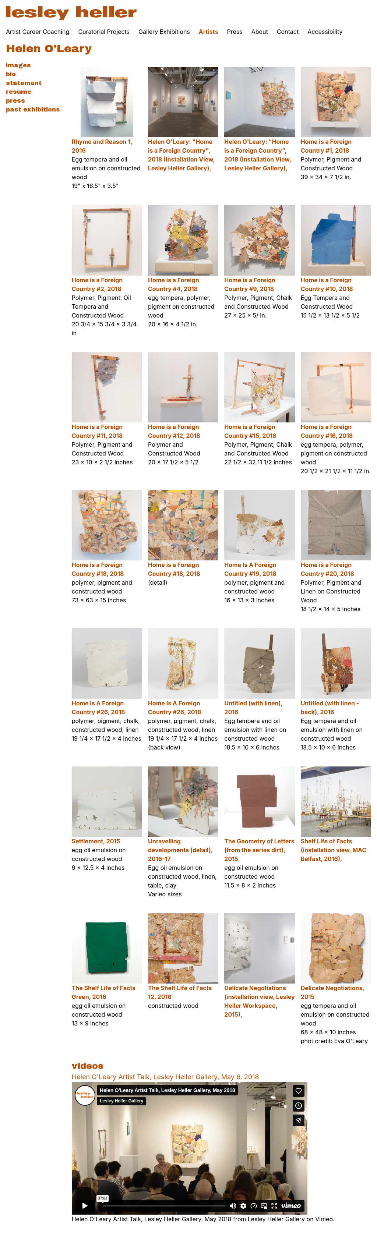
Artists (208, 31)
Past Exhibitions (33, 109)
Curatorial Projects (104, 31)
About (259, 31)
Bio (11, 74)
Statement (24, 83)
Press (234, 31)
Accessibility (324, 31)
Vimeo (324, 1219)
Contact (288, 31)
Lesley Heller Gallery (276, 1219)
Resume (18, 92)
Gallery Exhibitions (164, 31)
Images (18, 65)
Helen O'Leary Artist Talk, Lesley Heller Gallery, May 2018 (152, 1219)
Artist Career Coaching (37, 31)
